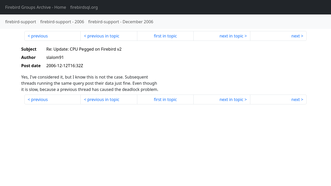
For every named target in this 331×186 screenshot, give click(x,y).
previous (39, 36)
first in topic (165, 36)
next (295, 36)
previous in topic (103, 36)
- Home (35, 7)
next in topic (231, 36)
